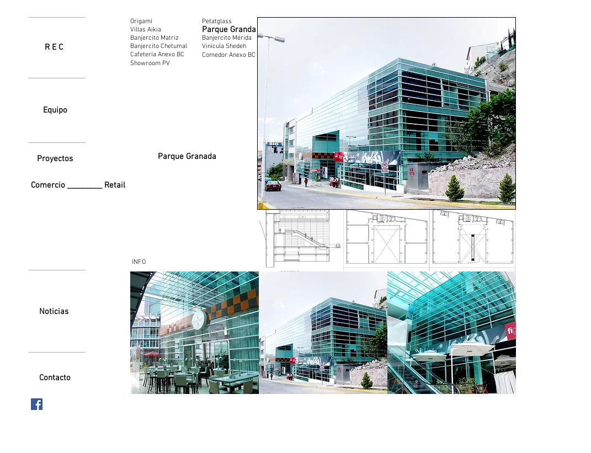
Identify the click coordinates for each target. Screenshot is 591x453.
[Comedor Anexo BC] (229, 55)
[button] (300, 240)
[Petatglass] (226, 21)
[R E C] (54, 47)
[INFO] (139, 262)
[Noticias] (54, 312)
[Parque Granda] (229, 29)
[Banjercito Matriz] (160, 38)
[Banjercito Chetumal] (160, 46)
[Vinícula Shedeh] (224, 46)
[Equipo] (55, 110)
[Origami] (145, 21)
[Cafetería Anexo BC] (161, 54)
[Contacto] (55, 378)
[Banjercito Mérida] (229, 38)
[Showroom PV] (161, 63)
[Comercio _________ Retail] (80, 185)
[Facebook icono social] (36, 404)
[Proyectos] (55, 159)
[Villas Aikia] (145, 29)
